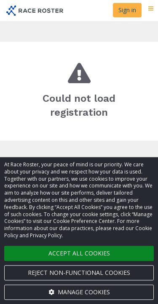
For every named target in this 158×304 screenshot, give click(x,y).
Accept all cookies (79, 253)
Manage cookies (79, 292)
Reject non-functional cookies (79, 273)
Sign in (127, 10)
